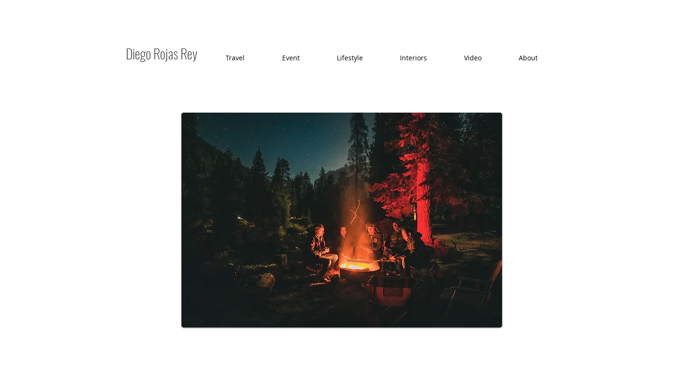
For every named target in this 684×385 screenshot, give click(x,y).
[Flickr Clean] (551, 356)
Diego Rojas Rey (162, 53)
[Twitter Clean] (530, 356)
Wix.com (296, 355)
